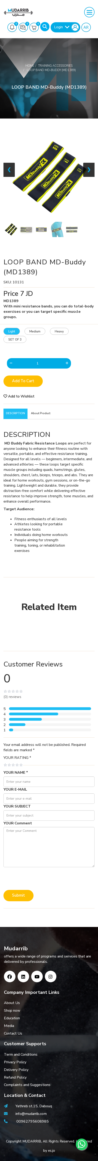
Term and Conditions (20, 1054)
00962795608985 (32, 1121)
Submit (18, 895)
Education (12, 1018)
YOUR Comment (17, 823)
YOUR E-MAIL (15, 789)
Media (9, 1025)
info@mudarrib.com (31, 1113)
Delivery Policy (16, 1069)
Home (29, 66)
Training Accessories (55, 66)
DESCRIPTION (15, 413)
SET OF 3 (14, 340)
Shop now (12, 1010)
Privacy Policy (15, 1062)
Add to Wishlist (18, 396)
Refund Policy (15, 1077)
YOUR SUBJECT (17, 806)
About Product (40, 413)
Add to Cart (23, 381)
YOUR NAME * (15, 772)
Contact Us (13, 1033)
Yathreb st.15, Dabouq (33, 1106)
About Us (12, 1002)
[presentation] (38, 879)
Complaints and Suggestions (27, 1084)
